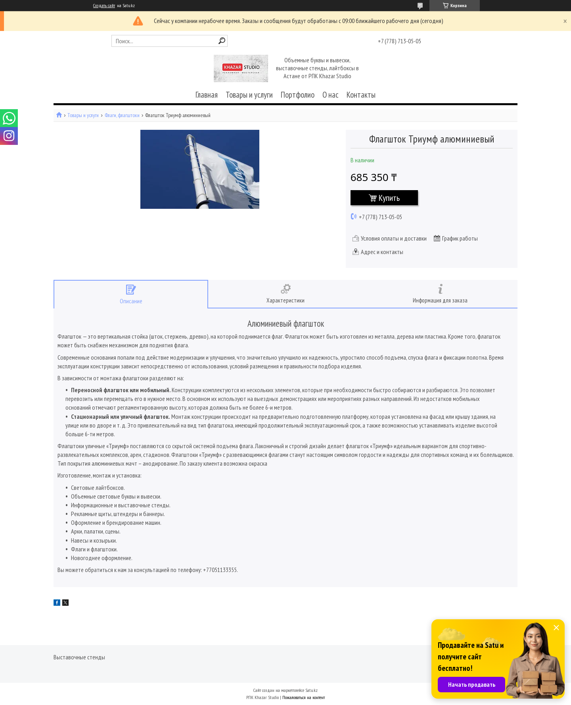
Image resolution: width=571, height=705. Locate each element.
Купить (389, 197)
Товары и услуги (249, 94)
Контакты (361, 94)
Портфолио (297, 94)
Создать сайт (104, 5)
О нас (330, 94)
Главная (206, 94)
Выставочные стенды (79, 657)
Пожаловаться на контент (303, 697)
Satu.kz (311, 690)
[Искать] (222, 40)
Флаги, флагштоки (122, 115)
